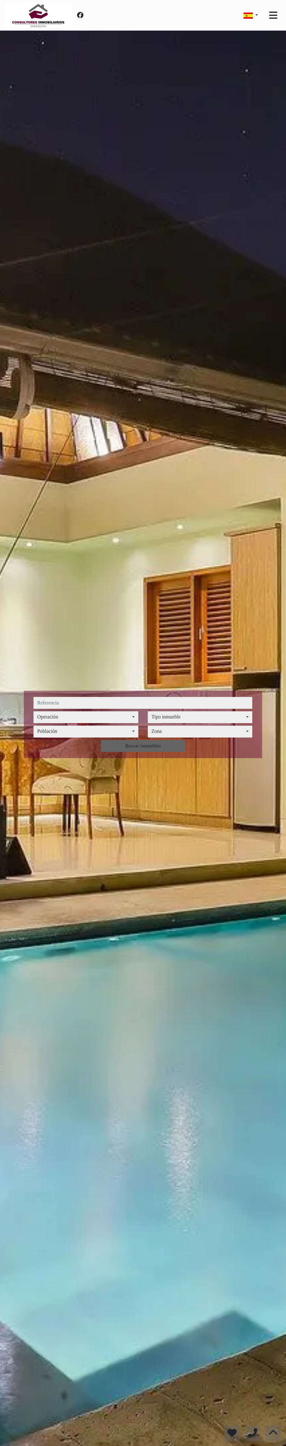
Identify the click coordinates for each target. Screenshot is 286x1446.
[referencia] (142, 703)
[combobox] (85, 717)
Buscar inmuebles (143, 745)
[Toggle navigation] (273, 15)
